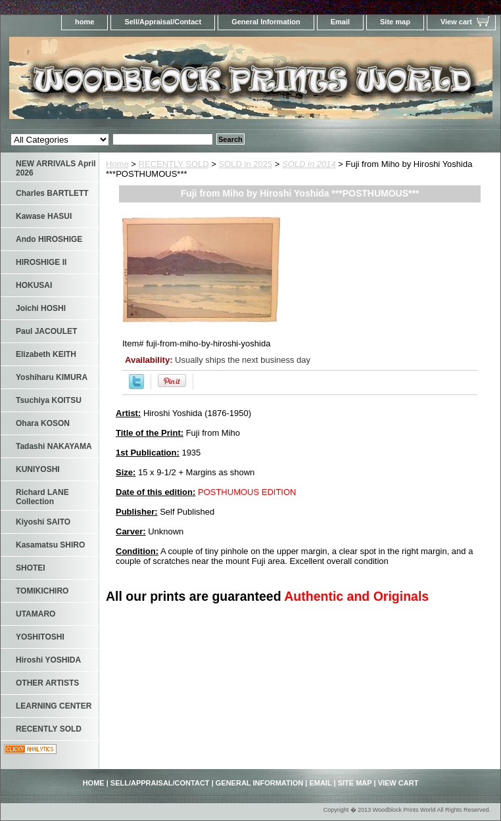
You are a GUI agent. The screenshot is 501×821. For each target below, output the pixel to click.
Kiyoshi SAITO (43, 522)
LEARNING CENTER (53, 706)
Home (117, 164)
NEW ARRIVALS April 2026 (56, 168)
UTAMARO (35, 614)
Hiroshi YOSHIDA (48, 660)
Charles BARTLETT (52, 193)
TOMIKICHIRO (42, 591)
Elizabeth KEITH (46, 354)
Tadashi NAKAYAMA (54, 446)
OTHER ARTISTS (47, 683)
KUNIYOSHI (38, 469)
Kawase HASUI (44, 216)
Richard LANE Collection (42, 497)
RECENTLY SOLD (174, 164)
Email (340, 22)
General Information (265, 22)
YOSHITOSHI (40, 637)
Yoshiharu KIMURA (51, 377)
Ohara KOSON (43, 423)
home (84, 22)
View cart (456, 22)
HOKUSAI (34, 285)
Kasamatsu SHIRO (50, 545)
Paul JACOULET (46, 331)
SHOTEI (30, 568)
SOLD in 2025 (246, 164)
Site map (395, 22)
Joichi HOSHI (41, 308)
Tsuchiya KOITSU (49, 400)
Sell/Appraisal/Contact (162, 22)
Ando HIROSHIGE (49, 239)
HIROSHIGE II (41, 262)
